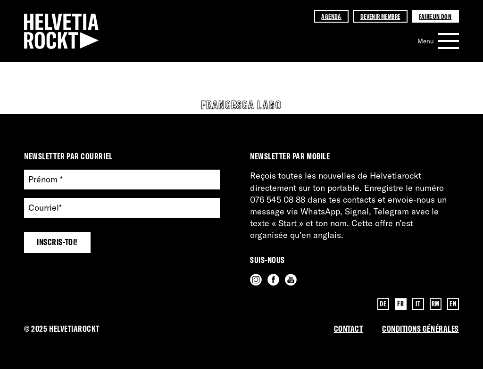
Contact (348, 328)
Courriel (45, 208)
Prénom (45, 180)
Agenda (331, 16)
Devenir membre (380, 16)
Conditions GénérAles (420, 328)
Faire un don (435, 16)
